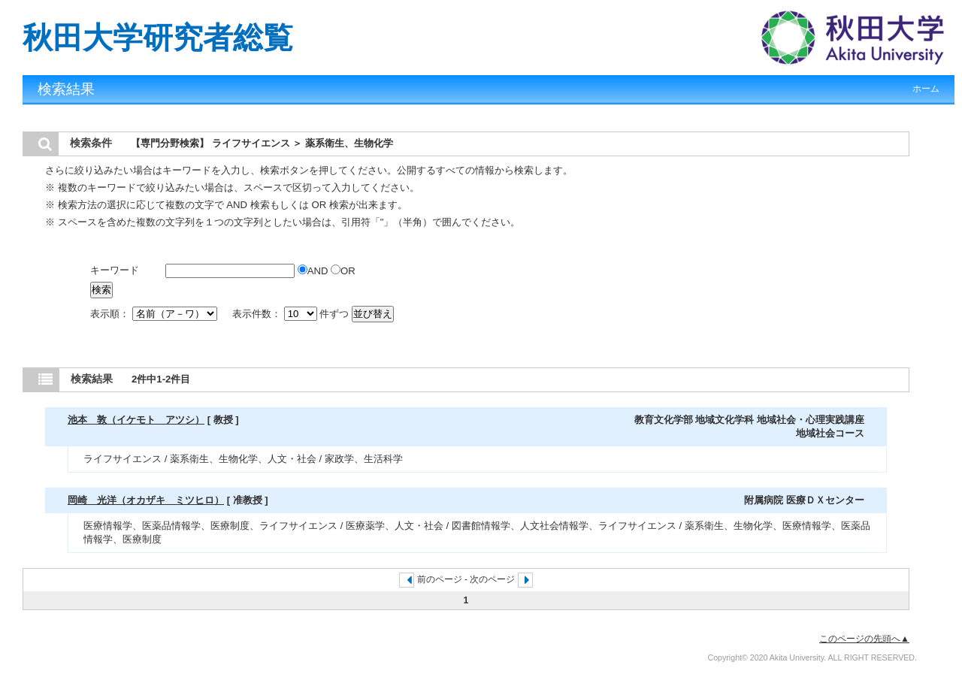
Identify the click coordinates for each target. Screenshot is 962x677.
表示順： (154, 313)
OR (343, 271)
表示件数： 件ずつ (292, 313)
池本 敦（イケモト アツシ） (136, 419)
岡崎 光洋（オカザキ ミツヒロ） (146, 500)
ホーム (925, 88)
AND (314, 271)
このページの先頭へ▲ (864, 638)
